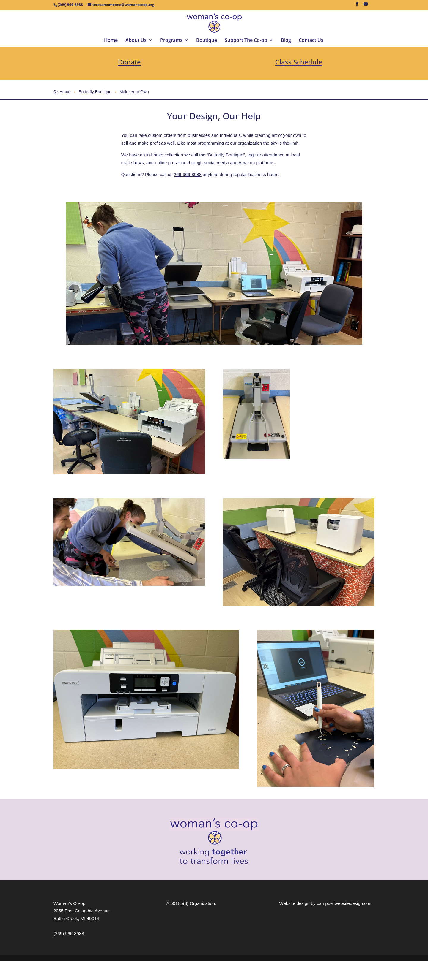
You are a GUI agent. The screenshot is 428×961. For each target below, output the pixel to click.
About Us (136, 40)
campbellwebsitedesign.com (345, 903)
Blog (286, 40)
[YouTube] (366, 6)
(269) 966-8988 (69, 933)
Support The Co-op (246, 40)
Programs (171, 40)
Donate (129, 61)
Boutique (206, 40)
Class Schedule (298, 61)
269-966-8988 (188, 174)
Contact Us (311, 40)
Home (111, 40)
